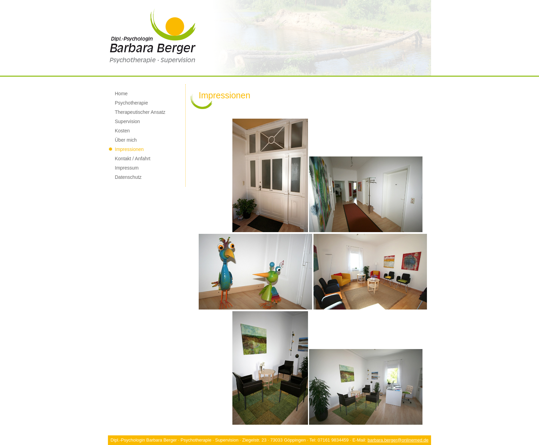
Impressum (127, 168)
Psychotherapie (131, 103)
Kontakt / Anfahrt (133, 158)
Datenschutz (128, 177)
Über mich (126, 140)
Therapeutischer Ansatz (140, 112)
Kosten (122, 130)
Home (121, 93)
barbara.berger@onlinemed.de (397, 440)
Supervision (127, 121)
